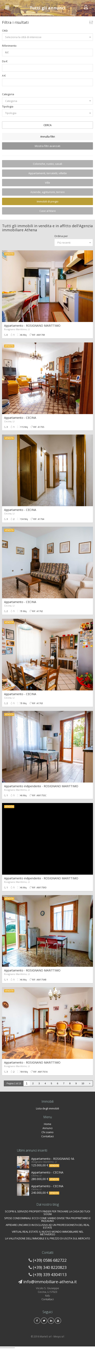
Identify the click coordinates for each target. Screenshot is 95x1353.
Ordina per (61, 236)
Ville (47, 182)
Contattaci (47, 1136)
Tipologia (7, 106)
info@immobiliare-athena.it (50, 1281)
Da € (5, 61)
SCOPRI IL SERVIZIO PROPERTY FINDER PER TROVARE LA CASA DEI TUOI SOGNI (47, 1213)
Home (47, 1124)
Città (5, 30)
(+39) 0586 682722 (50, 1260)
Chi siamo (47, 1132)
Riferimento (9, 45)
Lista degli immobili (47, 1108)
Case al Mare (47, 211)
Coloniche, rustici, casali (47, 164)
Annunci (47, 1128)
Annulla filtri (47, 136)
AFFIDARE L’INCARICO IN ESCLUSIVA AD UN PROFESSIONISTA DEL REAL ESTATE (47, 1226)
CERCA (47, 125)
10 (83, 1083)
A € (4, 75)
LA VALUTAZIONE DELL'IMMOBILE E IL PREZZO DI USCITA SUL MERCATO (47, 1238)
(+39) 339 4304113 (50, 1274)
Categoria (8, 94)
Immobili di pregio (47, 201)
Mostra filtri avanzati (47, 146)
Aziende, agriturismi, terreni (47, 192)
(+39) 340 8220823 (50, 1267)
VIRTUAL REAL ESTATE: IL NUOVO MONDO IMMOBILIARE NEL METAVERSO (47, 1233)
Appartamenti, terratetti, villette (47, 173)
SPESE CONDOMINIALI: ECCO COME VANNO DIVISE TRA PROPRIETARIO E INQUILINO (47, 1219)
